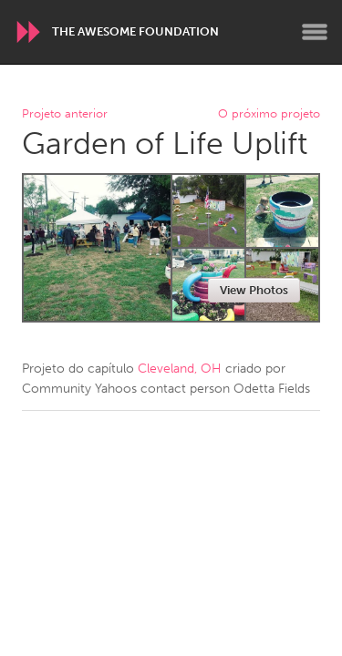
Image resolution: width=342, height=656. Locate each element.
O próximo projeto (269, 114)
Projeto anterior (65, 114)
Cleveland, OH (180, 368)
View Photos (254, 290)
